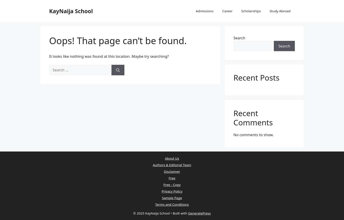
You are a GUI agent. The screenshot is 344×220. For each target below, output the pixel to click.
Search (239, 37)
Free (172, 178)
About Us (172, 158)
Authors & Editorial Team (172, 165)
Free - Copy (172, 184)
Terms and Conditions (172, 204)
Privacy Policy (172, 191)
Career (227, 11)
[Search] (117, 70)
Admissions (204, 11)
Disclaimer (172, 171)
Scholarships (251, 11)
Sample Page (172, 198)
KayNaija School (71, 11)
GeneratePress (199, 213)
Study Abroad (280, 11)
